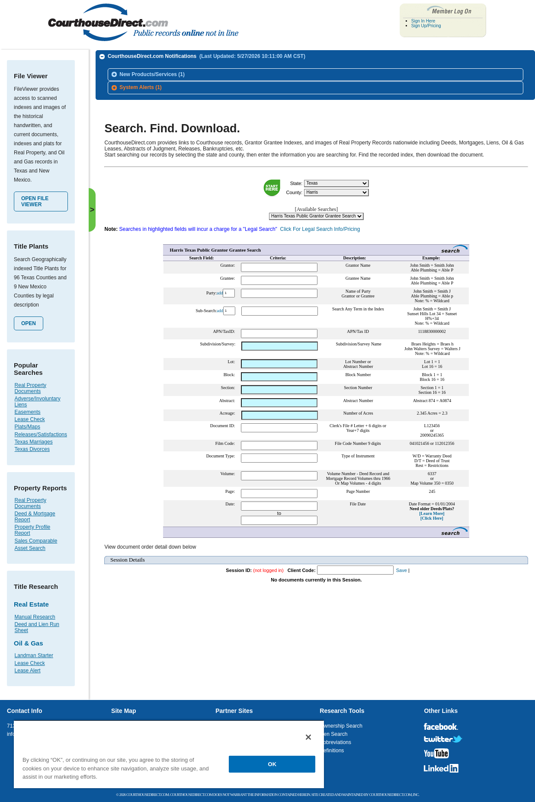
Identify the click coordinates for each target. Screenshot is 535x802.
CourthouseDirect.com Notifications (206, 56)
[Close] (308, 737)
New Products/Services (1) (152, 74)
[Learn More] (431, 510)
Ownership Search (341, 726)
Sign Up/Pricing (426, 25)
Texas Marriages (34, 442)
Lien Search (333, 734)
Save (401, 567)
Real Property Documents (30, 388)
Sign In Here (423, 21)
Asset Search (30, 548)
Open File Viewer (34, 201)
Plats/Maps (27, 427)
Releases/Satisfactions (41, 434)
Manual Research (35, 617)
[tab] (315, 74)
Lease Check (30, 419)
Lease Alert (28, 671)
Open (28, 323)
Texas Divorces (32, 449)
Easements (28, 412)
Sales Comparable (36, 541)
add (220, 290)
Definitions (332, 751)
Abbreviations (335, 742)
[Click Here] (431, 515)
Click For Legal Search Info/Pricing (320, 226)
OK (272, 764)
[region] (169, 754)
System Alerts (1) (140, 87)
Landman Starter (34, 655)
